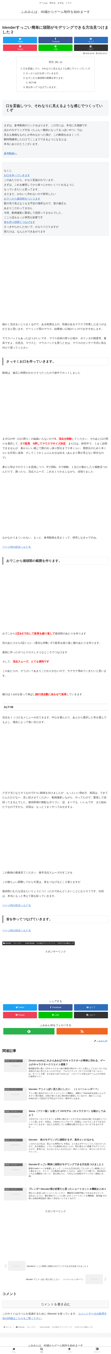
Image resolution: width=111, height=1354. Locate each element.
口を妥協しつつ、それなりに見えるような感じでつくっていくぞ (56, 68)
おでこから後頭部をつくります (22, 199)
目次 (51, 62)
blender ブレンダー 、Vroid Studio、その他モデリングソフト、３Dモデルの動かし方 (38, 943)
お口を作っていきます (17, 175)
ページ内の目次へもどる (16, 547)
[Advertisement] (55, 974)
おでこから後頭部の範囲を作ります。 (45, 78)
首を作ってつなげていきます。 (42, 87)
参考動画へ (10, 153)
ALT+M (32, 82)
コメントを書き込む (55, 1304)
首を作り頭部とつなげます (19, 222)
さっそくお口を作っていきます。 (43, 73)
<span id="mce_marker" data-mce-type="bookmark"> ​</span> (11, 257)
